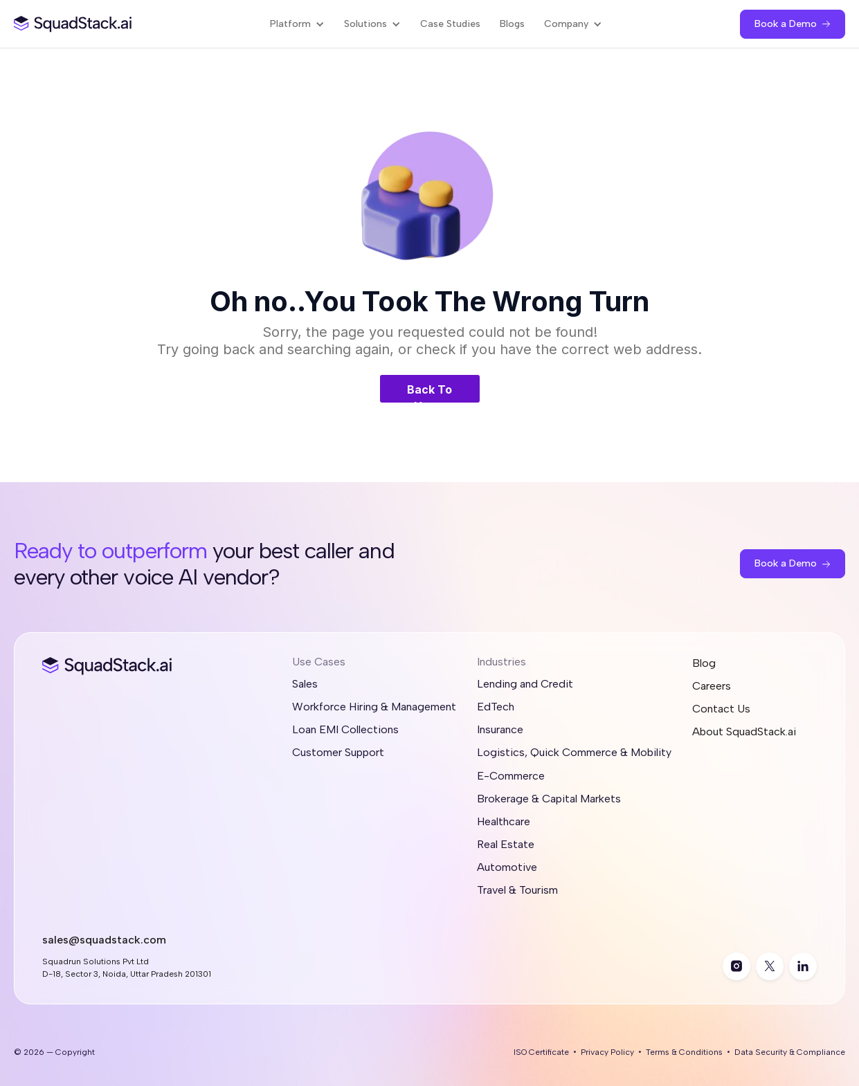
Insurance (500, 729)
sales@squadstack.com (104, 939)
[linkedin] (803, 966)
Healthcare (503, 821)
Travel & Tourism (517, 889)
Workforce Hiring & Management (374, 706)
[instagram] (736, 966)
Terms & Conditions (684, 1052)
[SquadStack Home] (73, 24)
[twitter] (770, 966)
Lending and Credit (525, 683)
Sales (305, 683)
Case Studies (450, 24)
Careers (711, 685)
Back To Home (429, 393)
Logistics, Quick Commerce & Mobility (574, 752)
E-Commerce (511, 775)
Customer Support (338, 752)
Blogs (512, 24)
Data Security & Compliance (789, 1052)
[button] (297, 24)
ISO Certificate (541, 1052)
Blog (704, 663)
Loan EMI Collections (345, 729)
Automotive (507, 867)
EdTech (495, 706)
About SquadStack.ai (744, 731)
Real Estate (505, 844)
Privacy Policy (607, 1052)
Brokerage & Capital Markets (549, 798)
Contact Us (721, 708)
